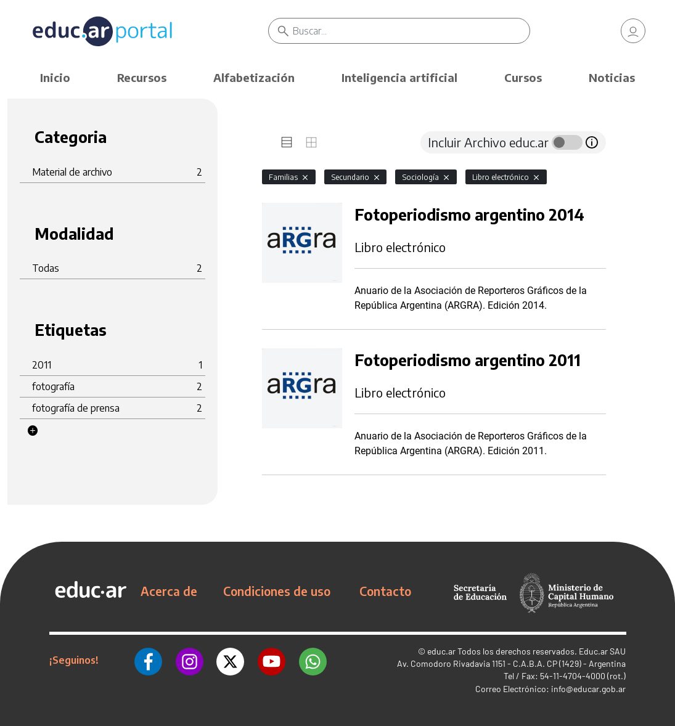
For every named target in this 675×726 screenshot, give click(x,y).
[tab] (286, 142)
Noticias (612, 77)
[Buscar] (411, 30)
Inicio (55, 77)
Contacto (385, 591)
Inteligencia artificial (399, 77)
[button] (33, 431)
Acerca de (169, 591)
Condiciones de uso (276, 591)
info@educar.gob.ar (588, 688)
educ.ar (441, 651)
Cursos (523, 77)
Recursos (141, 77)
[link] (633, 30)
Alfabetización (254, 77)
